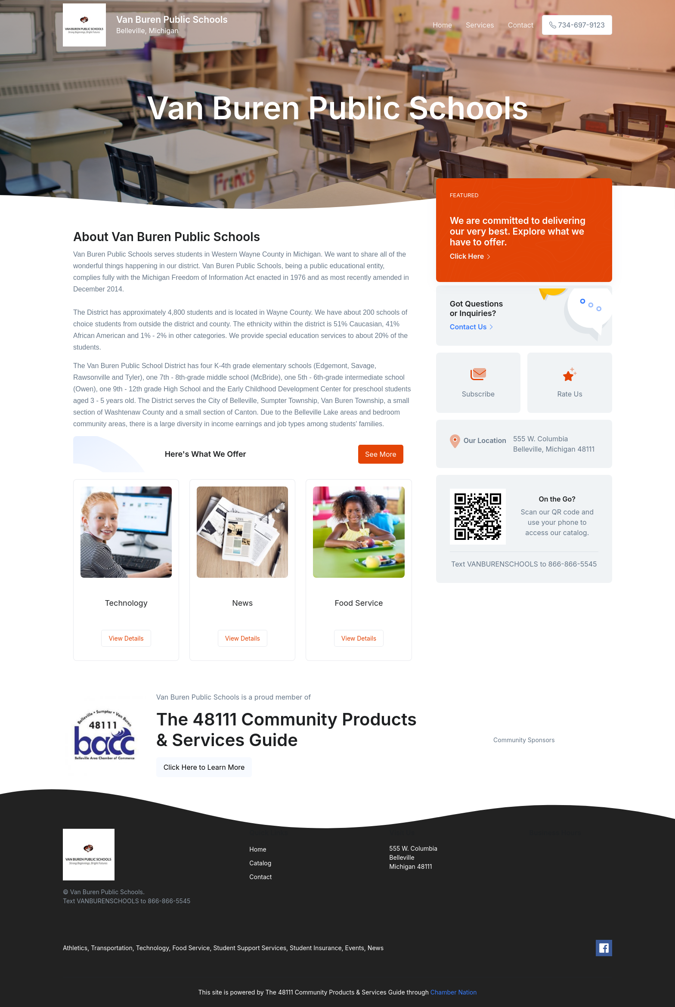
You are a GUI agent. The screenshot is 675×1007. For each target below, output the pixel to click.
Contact (520, 25)
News (242, 602)
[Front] (86, 24)
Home (442, 25)
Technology (126, 602)
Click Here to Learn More (204, 767)
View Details (125, 638)
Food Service (359, 602)
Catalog (260, 863)
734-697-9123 (577, 25)
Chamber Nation (453, 992)
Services (480, 25)
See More (380, 454)
